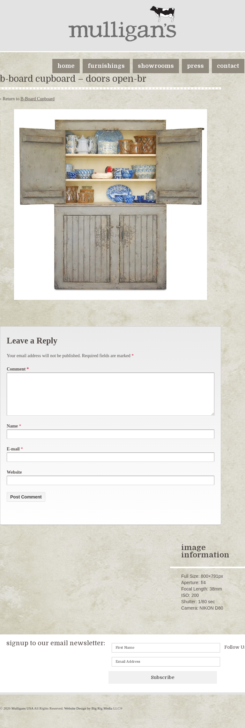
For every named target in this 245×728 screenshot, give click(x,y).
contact (228, 66)
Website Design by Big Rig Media (88, 716)
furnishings (106, 66)
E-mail (13, 456)
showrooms (156, 66)
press (195, 66)
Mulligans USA (22, 716)
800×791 (209, 583)
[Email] (166, 669)
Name (12, 433)
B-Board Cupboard (37, 98)
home (66, 66)
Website (14, 479)
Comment (18, 369)
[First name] (166, 655)
